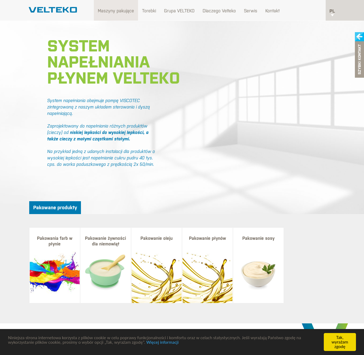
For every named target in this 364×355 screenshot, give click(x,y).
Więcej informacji (162, 342)
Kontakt (272, 10)
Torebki (149, 10)
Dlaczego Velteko (219, 10)
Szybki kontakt (359, 59)
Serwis (250, 10)
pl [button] (332, 12)
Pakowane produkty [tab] (55, 207)
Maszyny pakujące (116, 10)
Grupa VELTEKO (179, 10)
